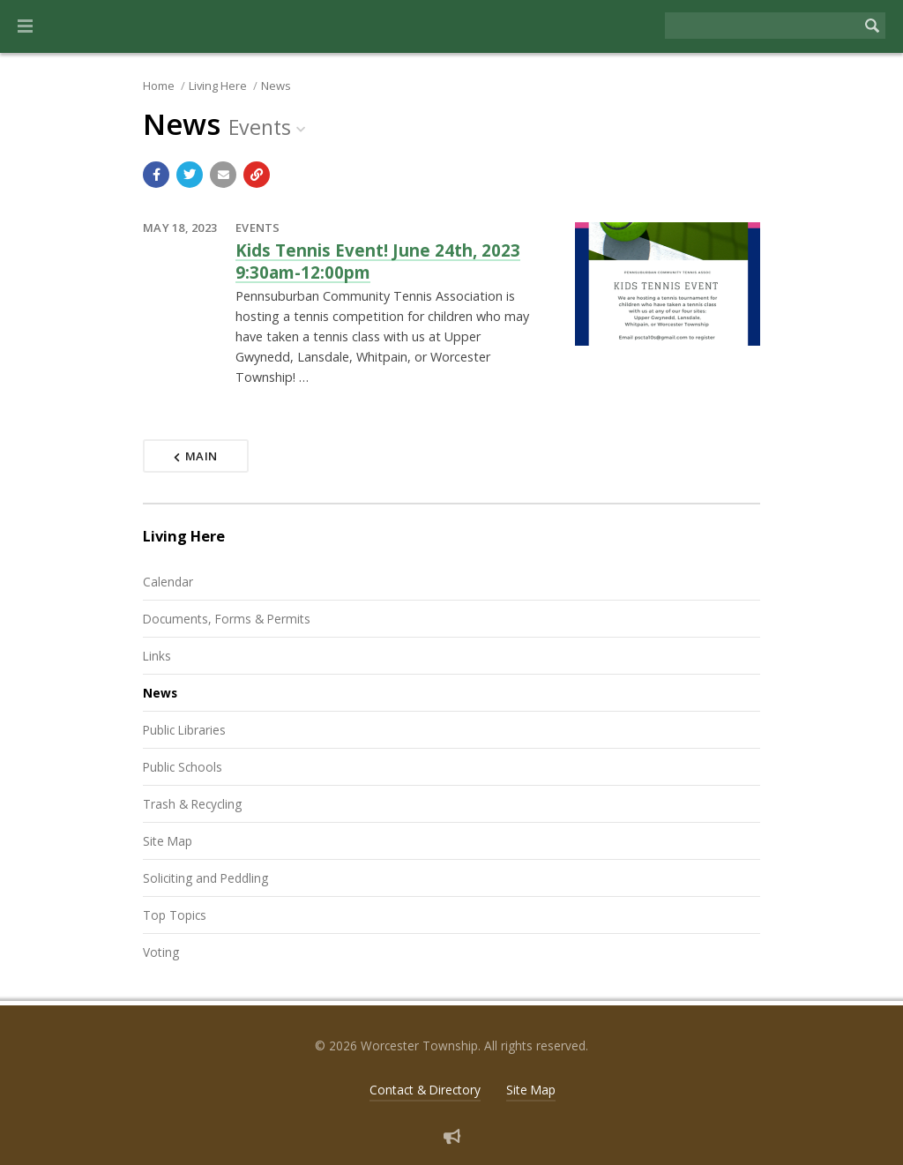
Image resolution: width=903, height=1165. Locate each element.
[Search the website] (762, 25)
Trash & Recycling (192, 803)
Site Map (167, 841)
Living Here (218, 85)
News (276, 85)
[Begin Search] (872, 25)
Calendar (168, 581)
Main (196, 456)
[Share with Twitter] (189, 174)
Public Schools (182, 766)
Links (157, 655)
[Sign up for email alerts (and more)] (452, 1136)
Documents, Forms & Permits (226, 618)
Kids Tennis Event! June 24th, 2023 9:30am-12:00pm (377, 260)
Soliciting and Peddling (205, 878)
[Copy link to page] (256, 174)
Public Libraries (184, 729)
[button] (25, 26)
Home (159, 85)
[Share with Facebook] (156, 174)
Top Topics (174, 915)
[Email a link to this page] (223, 174)
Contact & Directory (425, 1089)
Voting (161, 952)
